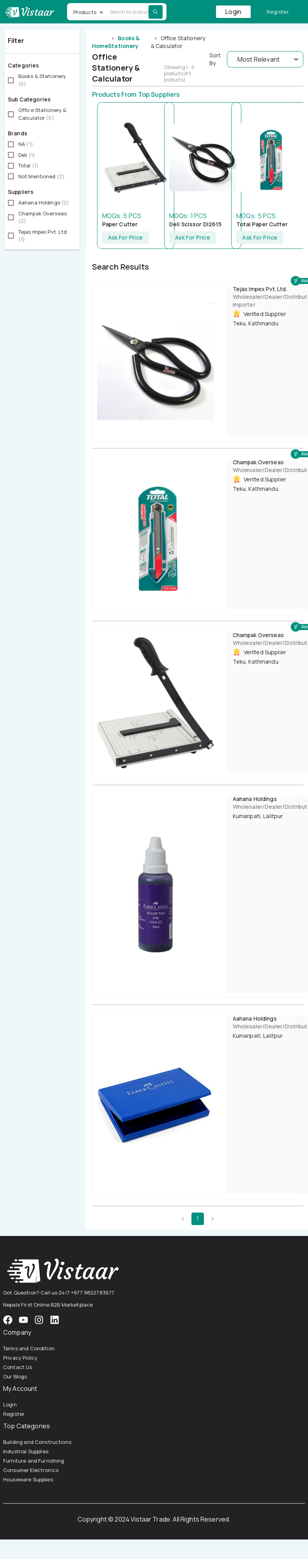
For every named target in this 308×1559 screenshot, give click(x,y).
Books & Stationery (124, 42)
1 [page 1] (197, 1219)
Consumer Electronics (30, 1470)
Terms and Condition (29, 1348)
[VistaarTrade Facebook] (7, 1320)
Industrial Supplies (25, 1451)
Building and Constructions (37, 1441)
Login (233, 11)
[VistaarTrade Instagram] (23, 1320)
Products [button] (84, 12)
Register (277, 12)
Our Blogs (15, 1376)
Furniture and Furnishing (33, 1460)
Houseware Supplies (28, 1479)
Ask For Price (125, 237)
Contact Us (17, 1367)
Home (100, 46)
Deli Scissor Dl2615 (195, 224)
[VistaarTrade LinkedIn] (54, 1320)
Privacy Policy (20, 1357)
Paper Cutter (120, 224)
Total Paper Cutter (262, 224)
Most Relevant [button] (258, 59)
